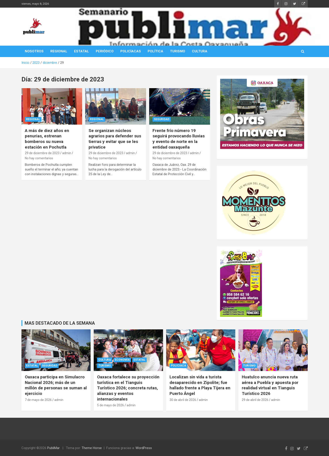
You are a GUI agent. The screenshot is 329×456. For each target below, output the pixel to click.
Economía (122, 359)
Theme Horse (92, 448)
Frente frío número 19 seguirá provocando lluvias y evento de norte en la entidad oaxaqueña (179, 139)
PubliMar (53, 448)
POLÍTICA (155, 51)
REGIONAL (58, 51)
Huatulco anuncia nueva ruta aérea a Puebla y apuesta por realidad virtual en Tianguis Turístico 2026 (270, 385)
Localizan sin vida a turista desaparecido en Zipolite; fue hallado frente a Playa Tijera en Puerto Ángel (200, 385)
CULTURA (199, 51)
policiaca (178, 365)
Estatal (32, 365)
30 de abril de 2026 (183, 400)
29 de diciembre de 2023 (42, 153)
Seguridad (161, 119)
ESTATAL (81, 51)
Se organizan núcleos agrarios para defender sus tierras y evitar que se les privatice (115, 139)
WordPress (144, 448)
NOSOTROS (34, 51)
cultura (104, 359)
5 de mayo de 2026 (110, 405)
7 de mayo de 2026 (38, 400)
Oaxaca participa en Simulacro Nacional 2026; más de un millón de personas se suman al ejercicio (56, 385)
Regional (33, 119)
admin (66, 153)
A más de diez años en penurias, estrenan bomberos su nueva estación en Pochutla (47, 139)
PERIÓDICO (105, 51)
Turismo (104, 365)
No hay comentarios (39, 158)
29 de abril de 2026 (255, 400)
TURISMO (177, 51)
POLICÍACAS (130, 51)
